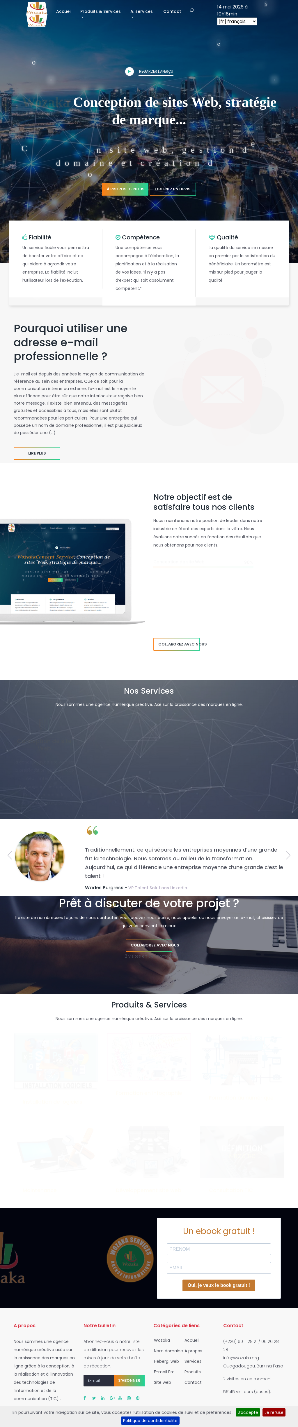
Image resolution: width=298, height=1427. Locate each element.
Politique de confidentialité (150, 1420)
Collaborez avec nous (179, 644)
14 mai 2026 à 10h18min (232, 10)
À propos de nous (126, 189)
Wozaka (160, 1340)
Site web (160, 1382)
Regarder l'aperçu (149, 71)
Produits (191, 1372)
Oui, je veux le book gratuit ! (219, 1285)
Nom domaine (166, 1351)
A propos (191, 1351)
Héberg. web (164, 1361)
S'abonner (129, 1380)
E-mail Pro (162, 1372)
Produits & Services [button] (100, 11)
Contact (172, 11)
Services (191, 1361)
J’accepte (248, 1412)
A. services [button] (141, 11)
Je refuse (274, 1412)
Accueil (66, 11)
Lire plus (37, 453)
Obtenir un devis (173, 189)
